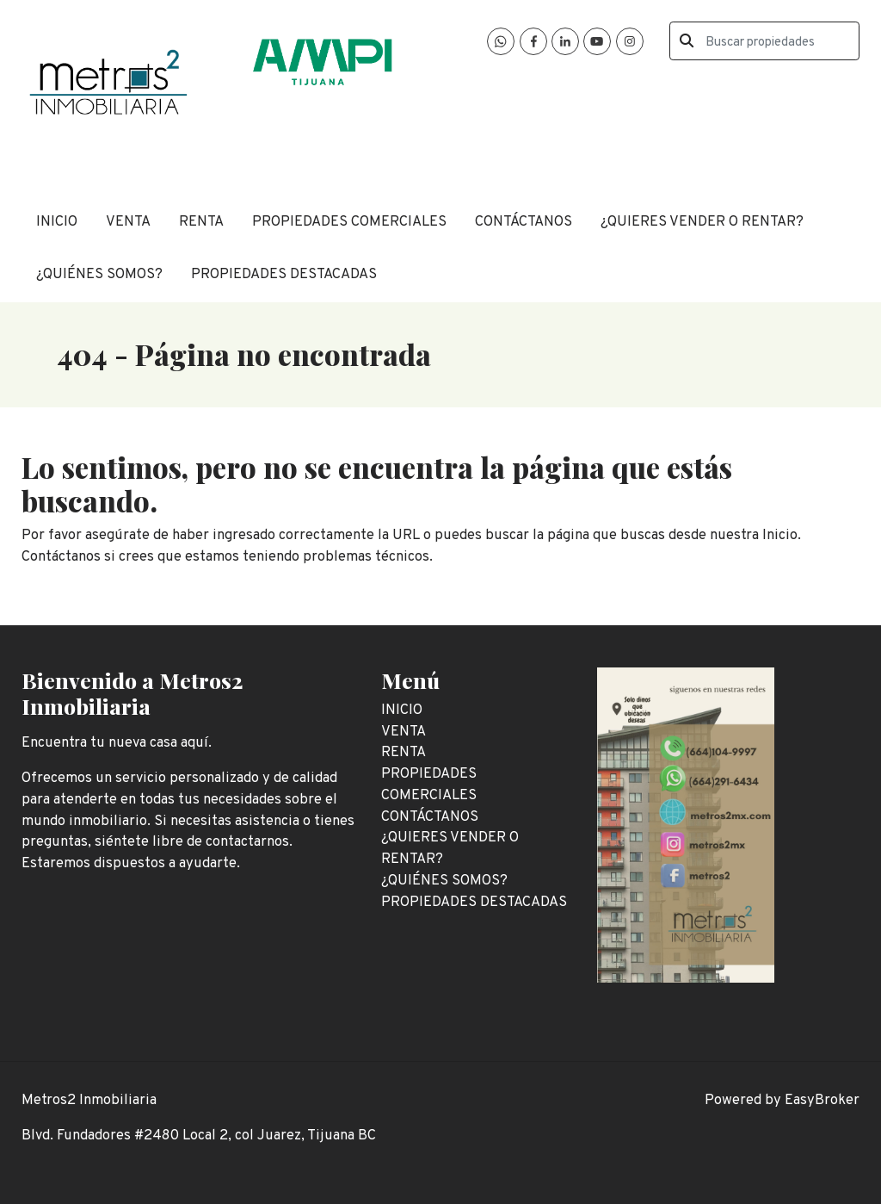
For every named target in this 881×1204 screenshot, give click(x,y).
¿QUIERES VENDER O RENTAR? (702, 222)
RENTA (201, 222)
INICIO (56, 222)
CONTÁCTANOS (523, 222)
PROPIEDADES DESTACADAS (284, 274)
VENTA (128, 222)
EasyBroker (822, 1100)
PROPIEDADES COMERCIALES (349, 222)
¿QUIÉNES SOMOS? (99, 274)
